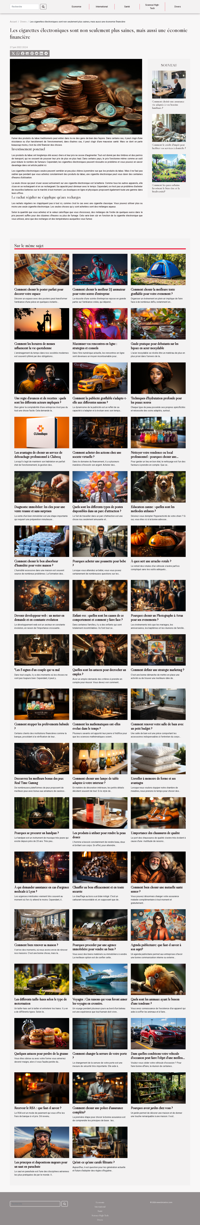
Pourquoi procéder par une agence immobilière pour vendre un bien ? (94, 947)
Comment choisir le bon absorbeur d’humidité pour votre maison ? (36, 563)
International (102, 6)
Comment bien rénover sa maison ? (36, 945)
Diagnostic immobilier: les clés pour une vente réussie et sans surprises (39, 509)
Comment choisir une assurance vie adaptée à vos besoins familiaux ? (168, 104)
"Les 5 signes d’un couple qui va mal (37, 670)
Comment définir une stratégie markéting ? (157, 670)
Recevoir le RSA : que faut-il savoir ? (37, 1108)
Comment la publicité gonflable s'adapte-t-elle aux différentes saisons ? (100, 400)
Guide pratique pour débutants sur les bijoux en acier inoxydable (154, 346)
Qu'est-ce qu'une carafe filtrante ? (94, 1162)
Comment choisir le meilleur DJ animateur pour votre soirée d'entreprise (99, 291)
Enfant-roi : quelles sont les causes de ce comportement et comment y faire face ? (98, 617)
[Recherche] (24, 6)
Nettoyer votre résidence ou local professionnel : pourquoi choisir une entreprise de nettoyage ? (153, 456)
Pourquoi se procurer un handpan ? (36, 833)
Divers (177, 6)
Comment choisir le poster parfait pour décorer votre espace (38, 291)
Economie (76, 6)
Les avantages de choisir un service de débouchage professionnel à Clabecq (38, 454)
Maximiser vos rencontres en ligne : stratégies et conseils (95, 346)
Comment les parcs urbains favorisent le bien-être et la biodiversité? (166, 188)
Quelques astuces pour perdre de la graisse (41, 1054)
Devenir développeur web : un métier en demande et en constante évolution (39, 617)
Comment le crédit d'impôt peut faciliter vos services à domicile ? (169, 146)
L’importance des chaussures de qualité (155, 833)
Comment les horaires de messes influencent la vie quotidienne (34, 346)
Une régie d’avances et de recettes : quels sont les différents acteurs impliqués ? (40, 400)
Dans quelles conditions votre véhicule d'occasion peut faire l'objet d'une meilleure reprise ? (158, 1058)
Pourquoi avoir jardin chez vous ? (152, 1108)
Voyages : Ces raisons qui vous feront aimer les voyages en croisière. (100, 1001)
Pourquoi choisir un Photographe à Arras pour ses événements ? (157, 617)
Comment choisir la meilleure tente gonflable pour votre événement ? (153, 291)
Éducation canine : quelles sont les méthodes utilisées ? (152, 509)
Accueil (13, 21)
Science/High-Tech (152, 7)
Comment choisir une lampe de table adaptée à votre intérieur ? (96, 780)
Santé (127, 6)
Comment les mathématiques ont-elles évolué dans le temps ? (96, 726)
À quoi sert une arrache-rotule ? (151, 561)
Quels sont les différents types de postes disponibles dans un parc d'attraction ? (98, 509)
